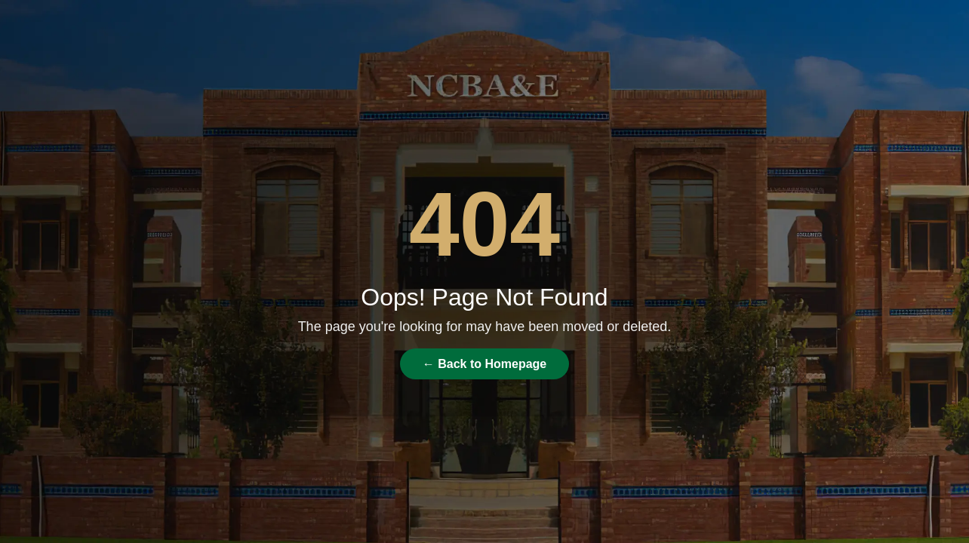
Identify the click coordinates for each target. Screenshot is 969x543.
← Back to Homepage (484, 363)
